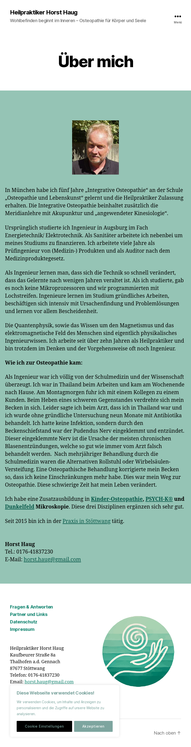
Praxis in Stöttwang (87, 521)
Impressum (22, 629)
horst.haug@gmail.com (52, 559)
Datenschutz (23, 621)
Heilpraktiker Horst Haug (43, 12)
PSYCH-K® (159, 499)
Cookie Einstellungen (44, 726)
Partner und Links (28, 614)
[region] (64, 711)
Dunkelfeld (19, 507)
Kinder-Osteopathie (117, 499)
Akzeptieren (93, 726)
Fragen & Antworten (31, 606)
